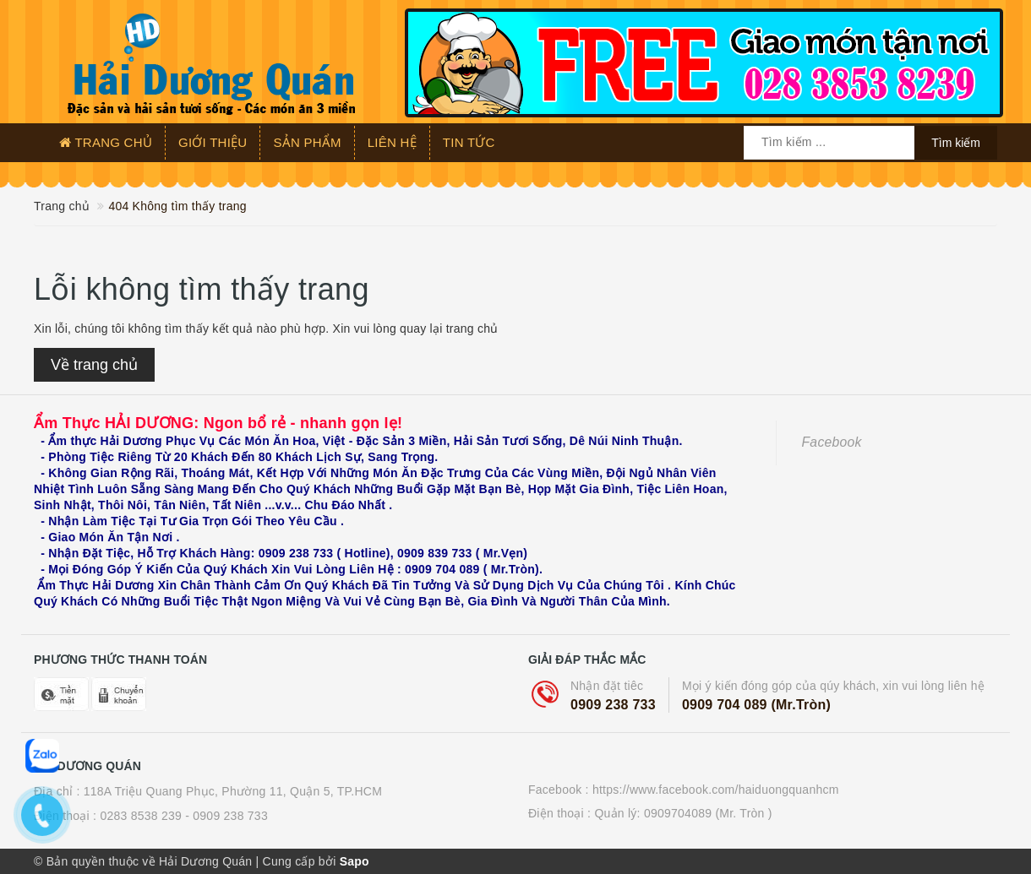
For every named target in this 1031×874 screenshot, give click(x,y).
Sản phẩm (307, 142)
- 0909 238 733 (226, 815)
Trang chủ (105, 142)
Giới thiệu (212, 142)
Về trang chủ (94, 364)
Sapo (354, 861)
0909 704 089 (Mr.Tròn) (756, 705)
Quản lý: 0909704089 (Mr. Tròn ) (683, 813)
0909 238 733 (613, 705)
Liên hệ (392, 142)
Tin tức (469, 142)
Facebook (832, 442)
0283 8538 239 (141, 815)
